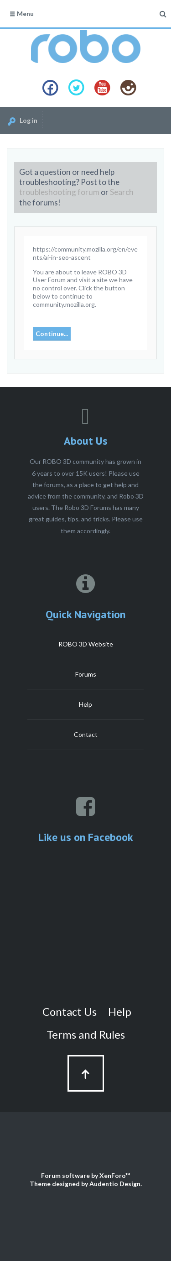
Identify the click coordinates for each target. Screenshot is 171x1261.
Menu (21, 13)
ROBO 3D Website (85, 644)
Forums (85, 674)
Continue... (52, 333)
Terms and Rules (86, 1034)
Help (85, 704)
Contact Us (69, 1011)
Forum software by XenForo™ (85, 1175)
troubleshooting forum (59, 192)
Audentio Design (114, 1183)
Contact (86, 734)
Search (122, 192)
